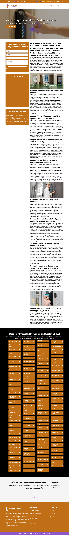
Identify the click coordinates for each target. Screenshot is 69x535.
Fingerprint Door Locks (27, 436)
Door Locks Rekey (27, 381)
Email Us (54, 513)
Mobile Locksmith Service (41, 443)
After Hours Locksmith (11, 362)
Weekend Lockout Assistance (56, 450)
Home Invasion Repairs (41, 349)
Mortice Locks (41, 447)
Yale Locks (54, 465)
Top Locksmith (55, 440)
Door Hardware (26, 349)
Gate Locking (26, 458)
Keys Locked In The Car (42, 376)
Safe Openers (55, 408)
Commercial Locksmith (12, 453)
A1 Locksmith (12, 349)
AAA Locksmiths (12, 353)
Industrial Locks (41, 363)
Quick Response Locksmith (55, 376)
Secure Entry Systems (55, 421)
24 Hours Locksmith (13, 341)
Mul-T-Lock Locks (41, 456)
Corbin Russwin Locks (12, 458)
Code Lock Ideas (13, 444)
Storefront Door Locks (55, 433)
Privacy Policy (33, 523)
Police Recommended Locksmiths (55, 351)
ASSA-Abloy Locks (13, 366)
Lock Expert (40, 392)
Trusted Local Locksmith (55, 445)
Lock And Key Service (41, 388)
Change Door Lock (13, 437)
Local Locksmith (41, 383)
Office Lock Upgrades (40, 465)
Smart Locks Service (56, 428)
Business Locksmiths (14, 420)
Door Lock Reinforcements (27, 369)
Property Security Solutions (56, 366)
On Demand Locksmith (40, 470)
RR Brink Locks (55, 401)
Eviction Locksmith (27, 405)
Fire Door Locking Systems (27, 441)
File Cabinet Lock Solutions (27, 426)
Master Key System (42, 435)
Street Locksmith (55, 437)
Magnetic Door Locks (42, 424)
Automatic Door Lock (13, 369)
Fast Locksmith (26, 422)
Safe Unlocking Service (55, 413)
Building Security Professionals (13, 411)
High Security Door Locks (27, 466)
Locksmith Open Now (42, 420)
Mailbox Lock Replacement (41, 428)
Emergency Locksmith (25, 401)
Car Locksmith (12, 433)
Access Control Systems (12, 357)
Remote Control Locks (55, 381)
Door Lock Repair (27, 373)
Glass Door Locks (27, 461)
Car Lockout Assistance (12, 429)
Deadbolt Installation (13, 462)
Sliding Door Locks (56, 425)
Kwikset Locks (41, 380)
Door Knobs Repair (27, 358)
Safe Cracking (55, 405)
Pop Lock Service (56, 356)
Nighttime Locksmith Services (42, 460)
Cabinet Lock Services (12, 425)
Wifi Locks (54, 457)
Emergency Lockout (27, 397)
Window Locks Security (55, 461)
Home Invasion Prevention (41, 345)
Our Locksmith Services (49, 5)
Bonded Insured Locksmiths (12, 397)
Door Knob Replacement (26, 354)
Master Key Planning (42, 432)
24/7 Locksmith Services (12, 345)
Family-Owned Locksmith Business (27, 418)
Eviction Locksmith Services (27, 409)
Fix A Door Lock (26, 444)
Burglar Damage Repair (12, 416)
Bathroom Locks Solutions (12, 384)
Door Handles (26, 346)
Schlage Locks (55, 417)
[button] (32, 497)
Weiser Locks (55, 454)
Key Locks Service (42, 367)
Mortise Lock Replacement (41, 452)
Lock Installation (41, 395)
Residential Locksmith (54, 394)
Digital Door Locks (13, 470)
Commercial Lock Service (13, 448)
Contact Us (60, 5)
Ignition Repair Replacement (41, 359)
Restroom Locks (55, 398)
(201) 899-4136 (11, 26)
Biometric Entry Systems (12, 388)
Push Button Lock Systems (56, 371)
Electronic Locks (27, 393)
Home (39, 5)
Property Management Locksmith (55, 361)
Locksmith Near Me (42, 417)
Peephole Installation (56, 346)
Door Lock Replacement (26, 377)
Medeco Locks (41, 439)
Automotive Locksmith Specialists (11, 375)
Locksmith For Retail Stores (42, 413)
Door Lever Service (27, 361)
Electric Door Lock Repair (27, 389)
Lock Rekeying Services (41, 399)
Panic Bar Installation (54, 342)
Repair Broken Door (56, 385)
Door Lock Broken (27, 365)
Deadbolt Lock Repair (12, 466)
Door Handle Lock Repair (27, 342)
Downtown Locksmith (28, 385)
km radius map (17, 92)
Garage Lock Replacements (26, 454)
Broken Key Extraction (11, 406)
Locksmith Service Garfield (35, 533)
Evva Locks (25, 413)
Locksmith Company (42, 408)
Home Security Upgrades (41, 354)
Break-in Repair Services (12, 402)
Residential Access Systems (56, 389)
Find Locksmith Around (26, 431)
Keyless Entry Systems (40, 371)
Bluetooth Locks (12, 392)
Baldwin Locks (12, 379)
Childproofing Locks (13, 440)
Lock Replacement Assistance (42, 404)
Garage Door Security (26, 449)
